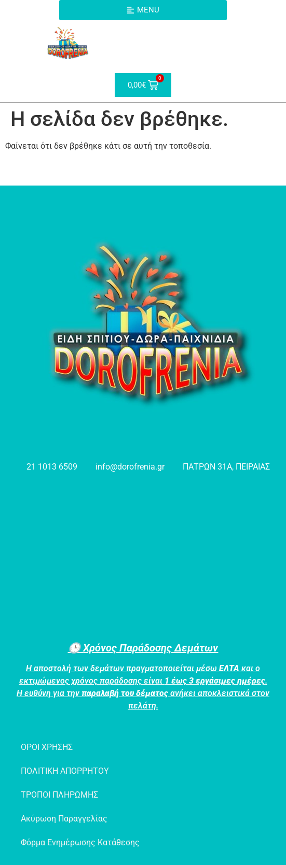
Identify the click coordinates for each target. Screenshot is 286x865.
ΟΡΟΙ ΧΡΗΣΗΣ (47, 747)
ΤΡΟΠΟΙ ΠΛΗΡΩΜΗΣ (59, 795)
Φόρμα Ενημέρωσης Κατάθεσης (80, 842)
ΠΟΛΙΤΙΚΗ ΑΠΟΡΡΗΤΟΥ (65, 771)
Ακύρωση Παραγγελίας (64, 819)
